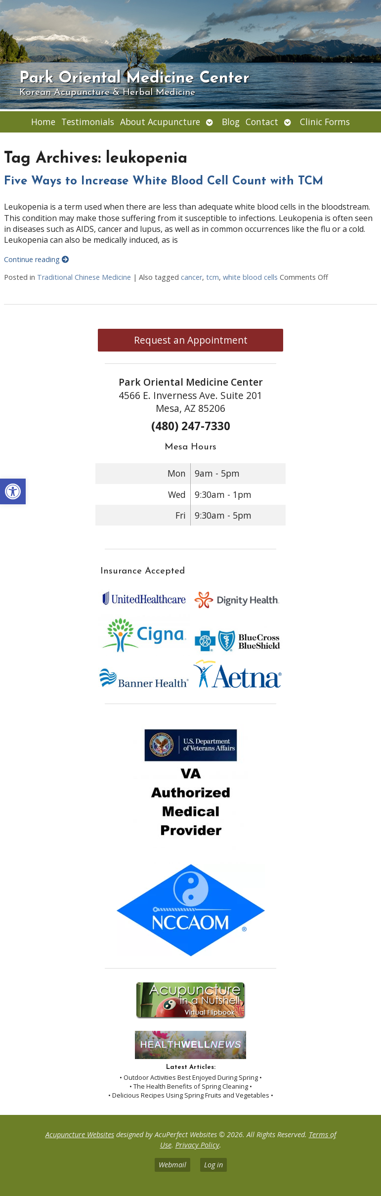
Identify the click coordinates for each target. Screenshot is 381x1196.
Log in (213, 1164)
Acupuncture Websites (79, 1134)
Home (43, 122)
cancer (191, 277)
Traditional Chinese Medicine (84, 277)
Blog (231, 122)
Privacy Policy (197, 1145)
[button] (13, 491)
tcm (212, 277)
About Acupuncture (160, 122)
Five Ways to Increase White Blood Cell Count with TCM (163, 181)
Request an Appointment (191, 340)
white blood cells (250, 277)
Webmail (172, 1164)
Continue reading (36, 259)
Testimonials (87, 122)
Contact (262, 122)
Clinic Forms (325, 122)
